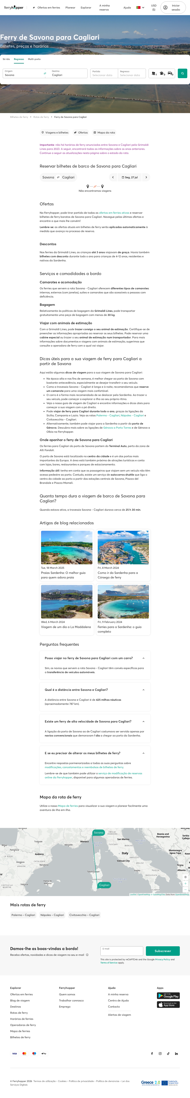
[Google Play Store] (168, 995)
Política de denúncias (107, 1081)
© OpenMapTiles (158, 894)
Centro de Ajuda (118, 1000)
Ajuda (127, 7)
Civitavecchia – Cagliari (84, 915)
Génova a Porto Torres (117, 427)
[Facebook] (152, 1053)
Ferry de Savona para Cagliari (70, 117)
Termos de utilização (44, 1081)
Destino (56, 71)
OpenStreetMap (182, 894)
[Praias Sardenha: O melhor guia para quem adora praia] (67, 555)
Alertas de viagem (119, 1014)
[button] (58, 177)
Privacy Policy (162, 959)
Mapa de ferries (68, 805)
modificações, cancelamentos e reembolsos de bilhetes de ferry (84, 767)
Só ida (6, 59)
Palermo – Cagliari (23, 915)
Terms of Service (108, 962)
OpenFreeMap (144, 894)
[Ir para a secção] (55, 132)
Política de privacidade (81, 1081)
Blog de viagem (20, 1000)
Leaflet (133, 894)
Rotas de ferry (41, 117)
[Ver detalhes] (87, 955)
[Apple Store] (168, 1004)
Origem (9, 71)
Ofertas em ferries (46, 7)
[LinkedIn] (176, 1053)
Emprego (64, 1006)
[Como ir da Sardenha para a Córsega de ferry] (123, 555)
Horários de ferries (21, 1019)
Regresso (19, 59)
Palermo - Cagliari (108, 415)
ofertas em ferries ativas (114, 212)
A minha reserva (104, 7)
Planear (70, 7)
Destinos (15, 1006)
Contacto (114, 1006)
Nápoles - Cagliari (132, 415)
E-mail (106, 949)
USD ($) (154, 7)
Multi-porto (34, 59)
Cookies (62, 1081)
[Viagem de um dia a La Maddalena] (67, 609)
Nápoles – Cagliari (52, 915)
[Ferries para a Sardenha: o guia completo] (123, 609)
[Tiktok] (168, 1053)
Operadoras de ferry (23, 1025)
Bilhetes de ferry (19, 117)
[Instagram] (160, 1053)
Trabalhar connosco (71, 1000)
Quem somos (67, 994)
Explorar (86, 7)
